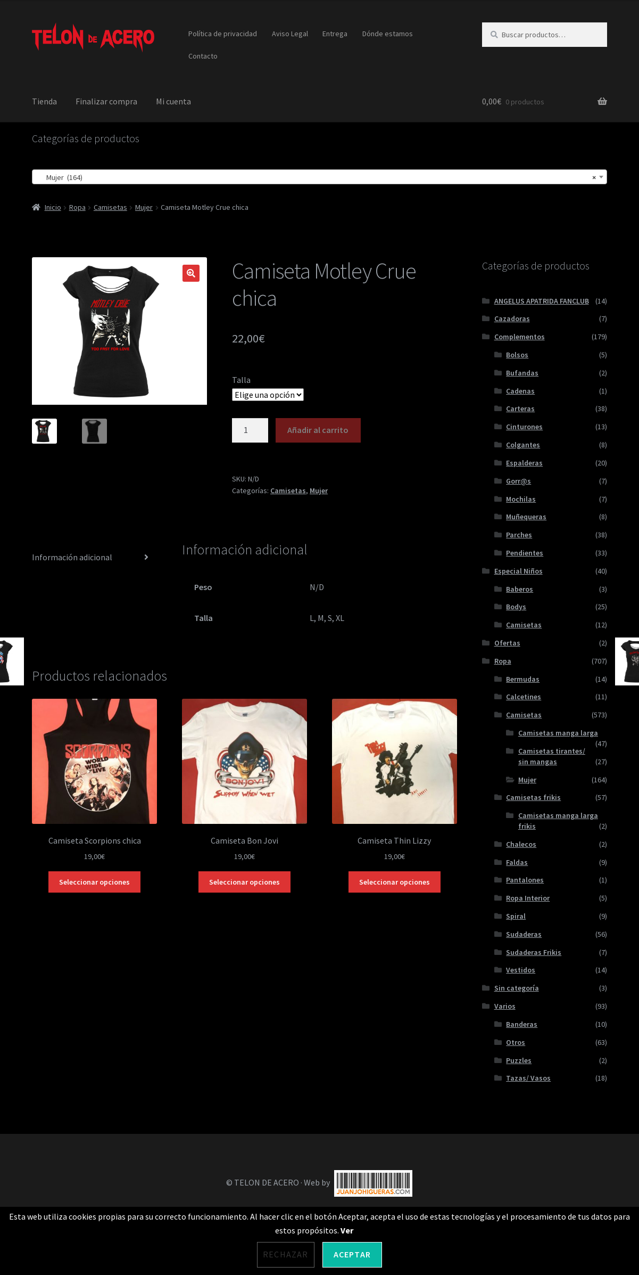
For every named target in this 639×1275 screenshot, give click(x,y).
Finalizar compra (106, 101)
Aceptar (352, 1254)
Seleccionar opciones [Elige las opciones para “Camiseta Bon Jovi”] (244, 882)
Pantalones (525, 880)
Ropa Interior (528, 898)
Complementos (519, 336)
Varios (505, 1006)
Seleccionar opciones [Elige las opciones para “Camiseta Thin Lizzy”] (394, 882)
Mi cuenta (173, 101)
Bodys (516, 606)
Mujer (144, 207)
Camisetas (110, 207)
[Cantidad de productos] (250, 430)
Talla (241, 379)
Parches (519, 535)
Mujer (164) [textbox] (316, 177)
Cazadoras (512, 318)
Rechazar (286, 1254)
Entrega (334, 33)
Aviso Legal (290, 33)
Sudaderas (524, 934)
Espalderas (524, 463)
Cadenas (520, 391)
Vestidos (520, 970)
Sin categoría (516, 988)
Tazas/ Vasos (528, 1078)
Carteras (520, 408)
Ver (347, 1230)
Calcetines (523, 696)
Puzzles (519, 1060)
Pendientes (524, 553)
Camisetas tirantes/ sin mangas (551, 756)
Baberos (519, 589)
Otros (515, 1042)
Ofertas (507, 643)
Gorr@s (518, 481)
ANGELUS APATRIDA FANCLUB (541, 301)
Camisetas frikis (533, 797)
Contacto (203, 56)
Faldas (517, 862)
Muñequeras (526, 516)
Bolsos (517, 354)
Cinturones (524, 426)
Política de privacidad (222, 33)
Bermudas (523, 679)
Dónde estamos (387, 33)
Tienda (44, 101)
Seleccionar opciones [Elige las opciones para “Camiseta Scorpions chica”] (94, 882)
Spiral (516, 916)
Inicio (53, 207)
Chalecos (521, 844)
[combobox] (319, 176)
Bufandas (522, 373)
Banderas (521, 1024)
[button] (191, 273)
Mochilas (521, 499)
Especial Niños (518, 571)
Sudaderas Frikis (533, 952)
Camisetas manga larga (558, 733)
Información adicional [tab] (72, 557)
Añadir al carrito (317, 429)
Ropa (77, 207)
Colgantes (523, 444)
